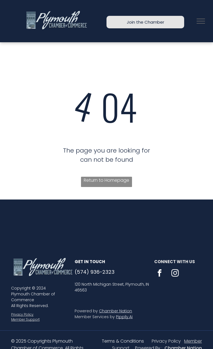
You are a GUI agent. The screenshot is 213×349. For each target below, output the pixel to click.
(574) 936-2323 (95, 271)
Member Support (25, 319)
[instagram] (175, 274)
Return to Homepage (106, 180)
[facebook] (159, 274)
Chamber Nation (115, 311)
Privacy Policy (22, 314)
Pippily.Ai (124, 317)
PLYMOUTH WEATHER (106, 220)
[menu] (201, 21)
